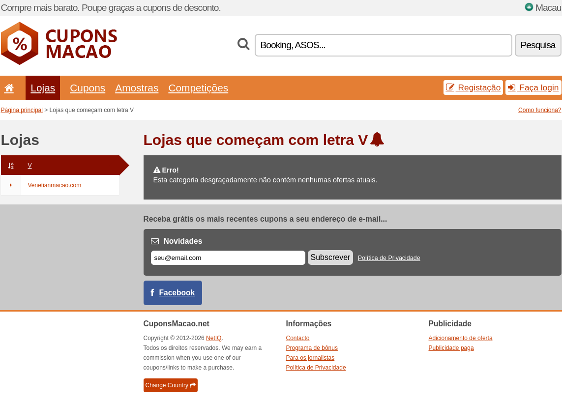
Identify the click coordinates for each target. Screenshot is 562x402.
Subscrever (331, 257)
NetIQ (213, 338)
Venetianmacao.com (41, 185)
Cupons (87, 87)
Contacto (298, 338)
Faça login (533, 87)
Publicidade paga (451, 348)
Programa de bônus (312, 348)
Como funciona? (539, 110)
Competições (198, 87)
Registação (473, 87)
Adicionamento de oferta (461, 338)
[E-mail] (228, 258)
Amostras (136, 87)
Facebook (177, 292)
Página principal (22, 110)
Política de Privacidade (389, 258)
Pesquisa (538, 45)
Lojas (42, 87)
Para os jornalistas (310, 357)
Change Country (171, 385)
